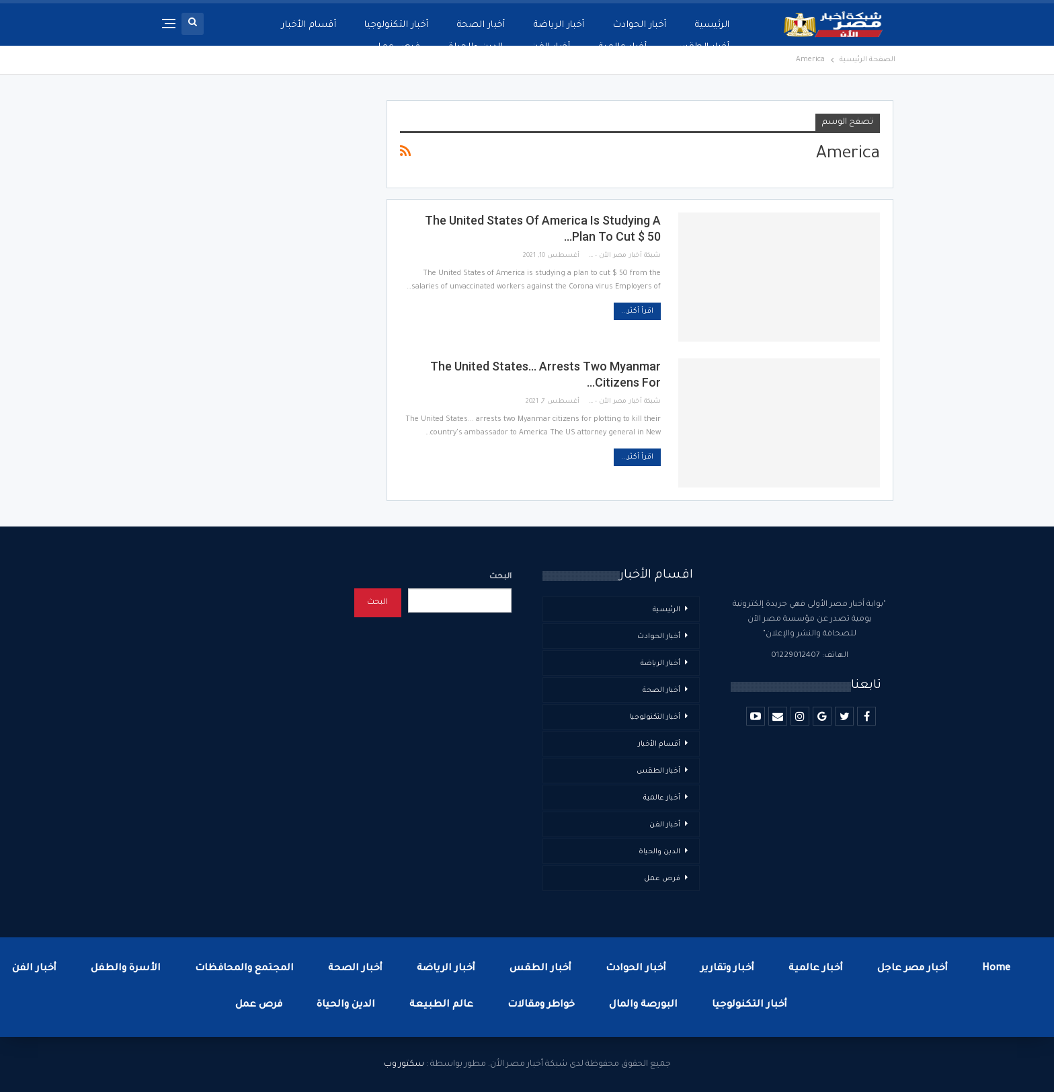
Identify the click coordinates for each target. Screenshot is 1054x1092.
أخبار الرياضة (559, 25)
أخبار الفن (551, 47)
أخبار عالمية (623, 47)
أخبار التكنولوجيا (396, 25)
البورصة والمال (643, 1005)
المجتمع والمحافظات (244, 969)
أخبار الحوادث (640, 25)
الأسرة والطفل (126, 969)
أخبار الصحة (481, 25)
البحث (500, 577)
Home (996, 969)
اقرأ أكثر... (637, 311)
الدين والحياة (475, 47)
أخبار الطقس (702, 47)
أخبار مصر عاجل (912, 969)
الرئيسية (712, 25)
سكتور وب (404, 1064)
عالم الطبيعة (441, 1005)
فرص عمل (397, 47)
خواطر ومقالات (541, 1005)
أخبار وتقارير (727, 969)
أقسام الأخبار (309, 25)
